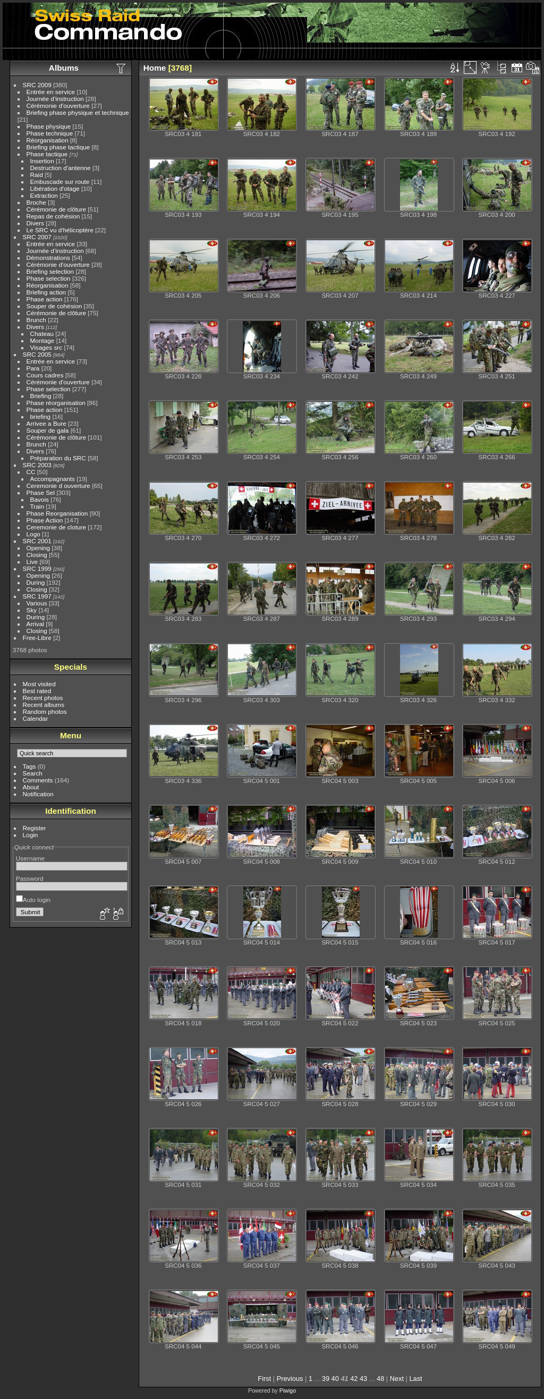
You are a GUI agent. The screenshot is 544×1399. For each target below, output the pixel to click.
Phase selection (49, 278)
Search (32, 773)
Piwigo (287, 1390)
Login (30, 834)
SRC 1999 (37, 568)
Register (34, 827)
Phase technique (50, 133)
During (36, 582)
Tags (29, 766)
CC (31, 471)
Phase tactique (47, 153)
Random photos (45, 711)
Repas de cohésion (53, 216)
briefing (40, 416)
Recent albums (43, 704)
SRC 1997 (37, 596)
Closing (37, 554)
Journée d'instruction (55, 98)
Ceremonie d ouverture (58, 485)
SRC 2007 (37, 236)
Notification (38, 793)
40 (335, 1379)
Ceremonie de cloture (57, 527)
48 (380, 1379)
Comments (38, 780)
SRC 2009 (37, 84)
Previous (290, 1379)
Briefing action (46, 292)
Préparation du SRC (58, 457)
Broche (36, 202)
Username (30, 858)
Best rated (37, 690)
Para (33, 368)
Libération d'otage (55, 188)
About (31, 786)
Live (32, 561)
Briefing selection (50, 271)
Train (37, 506)
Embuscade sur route (60, 181)
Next (397, 1379)
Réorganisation (48, 140)
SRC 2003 (37, 464)
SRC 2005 (37, 354)
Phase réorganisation (56, 402)
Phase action (45, 299)
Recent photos (43, 697)
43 (363, 1379)
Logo (33, 533)
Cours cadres (45, 375)
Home (154, 67)
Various (37, 603)
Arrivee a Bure (46, 423)
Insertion (42, 160)
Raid (36, 174)
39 (325, 1379)
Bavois (39, 499)
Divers (35, 223)
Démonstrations (48, 257)
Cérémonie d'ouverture (58, 105)
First (264, 1379)
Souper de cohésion (54, 305)
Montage (42, 340)
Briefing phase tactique (58, 147)
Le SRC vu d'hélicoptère (60, 229)
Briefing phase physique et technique (78, 112)
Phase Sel (41, 492)
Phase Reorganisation (57, 513)
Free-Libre (37, 637)
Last (415, 1379)
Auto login (33, 899)
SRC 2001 (37, 540)
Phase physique (49, 126)
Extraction (44, 195)
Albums (64, 67)
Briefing (41, 395)
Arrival (35, 623)
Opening (38, 547)
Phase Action (45, 520)
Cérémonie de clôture (57, 209)
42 (354, 1379)
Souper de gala (48, 430)
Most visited (39, 683)
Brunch (36, 319)
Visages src (46, 347)
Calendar (35, 718)
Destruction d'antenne (60, 167)
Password (30, 878)
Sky (32, 609)
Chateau (42, 333)
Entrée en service (51, 91)
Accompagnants (52, 478)
